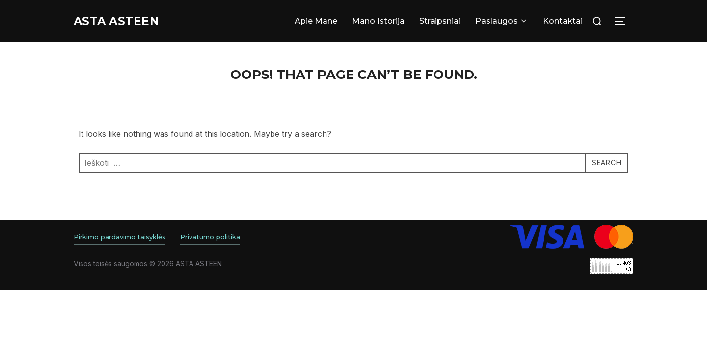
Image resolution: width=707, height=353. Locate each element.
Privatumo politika (210, 237)
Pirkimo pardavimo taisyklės (119, 237)
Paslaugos (501, 20)
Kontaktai (563, 20)
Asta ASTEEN (123, 21)
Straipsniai (440, 20)
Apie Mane (316, 20)
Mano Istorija (378, 20)
